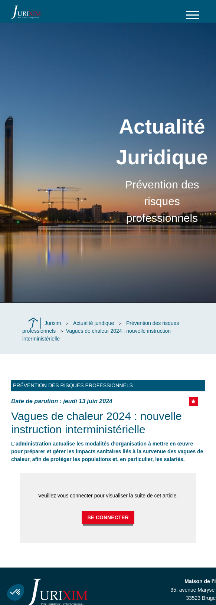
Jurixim (53, 323)
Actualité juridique (93, 323)
